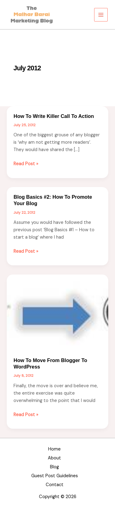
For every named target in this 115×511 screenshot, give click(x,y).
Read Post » (25, 164)
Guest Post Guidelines (54, 476)
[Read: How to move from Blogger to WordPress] (57, 312)
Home (54, 449)
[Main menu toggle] (101, 14)
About (54, 458)
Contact (54, 485)
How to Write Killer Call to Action (53, 116)
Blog (54, 467)
